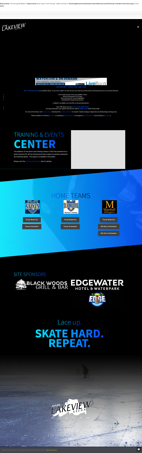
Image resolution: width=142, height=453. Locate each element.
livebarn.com (47, 112)
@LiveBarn (52, 115)
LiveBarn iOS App (66, 112)
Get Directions (51, 450)
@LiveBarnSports (69, 115)
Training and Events (33, 161)
